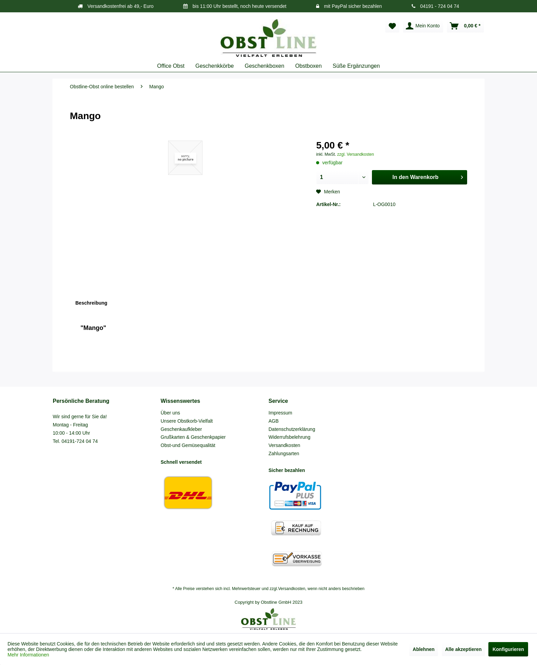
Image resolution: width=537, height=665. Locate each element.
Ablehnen (424, 649)
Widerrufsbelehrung (289, 437)
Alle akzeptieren (463, 649)
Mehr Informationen (28, 654)
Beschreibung (91, 303)
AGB (273, 421)
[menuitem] (392, 26)
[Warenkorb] (465, 26)
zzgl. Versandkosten (355, 154)
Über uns (170, 412)
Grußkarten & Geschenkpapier (193, 437)
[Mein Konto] (423, 26)
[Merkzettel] (392, 26)
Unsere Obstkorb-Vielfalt (187, 421)
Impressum (280, 412)
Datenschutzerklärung (291, 429)
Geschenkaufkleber (181, 429)
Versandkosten (284, 445)
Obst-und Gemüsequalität (188, 445)
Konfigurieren (508, 649)
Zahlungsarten (283, 453)
